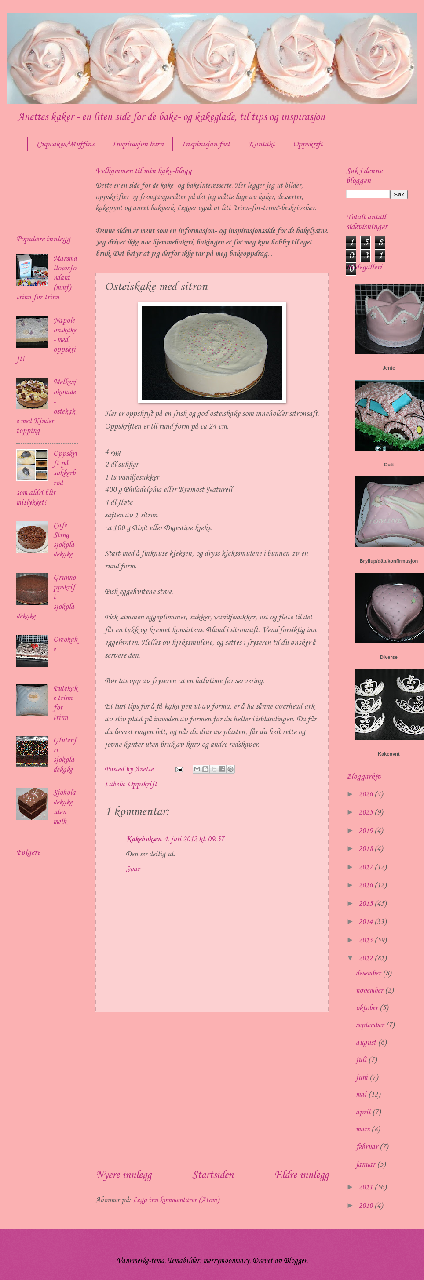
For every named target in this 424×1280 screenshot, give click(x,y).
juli (362, 1060)
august (367, 1042)
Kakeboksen (143, 839)
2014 (366, 922)
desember (369, 973)
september (371, 1025)
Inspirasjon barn (138, 144)
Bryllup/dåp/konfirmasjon (389, 561)
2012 (366, 958)
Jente (389, 368)
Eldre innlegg (301, 1175)
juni (362, 1077)
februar (368, 1147)
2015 (366, 904)
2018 (366, 849)
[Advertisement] (212, 1089)
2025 (366, 812)
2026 (366, 794)
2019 (366, 831)
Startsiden (213, 1175)
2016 (366, 885)
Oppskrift (142, 784)
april (364, 1112)
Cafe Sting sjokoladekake (63, 540)
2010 (366, 1206)
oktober (368, 1008)
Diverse (389, 657)
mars (363, 1129)
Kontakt (261, 144)
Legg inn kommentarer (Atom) (176, 1200)
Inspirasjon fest (206, 144)
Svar (133, 869)
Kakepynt (389, 753)
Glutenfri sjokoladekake (65, 755)
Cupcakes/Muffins (65, 144)
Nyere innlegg (123, 1175)
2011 (366, 1187)
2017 (366, 867)
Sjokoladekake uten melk (64, 807)
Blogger (295, 1260)
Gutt (389, 464)
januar (366, 1164)
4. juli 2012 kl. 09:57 (194, 839)
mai (362, 1094)
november (370, 990)
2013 (366, 940)
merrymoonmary (226, 1260)
